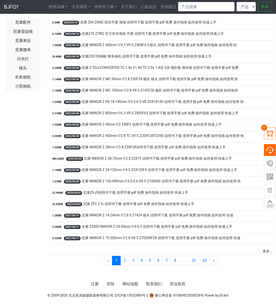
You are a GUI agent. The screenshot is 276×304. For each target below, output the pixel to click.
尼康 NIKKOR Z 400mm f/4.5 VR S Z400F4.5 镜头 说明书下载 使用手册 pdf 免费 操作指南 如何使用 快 (159, 45)
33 (204, 260)
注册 (95, 284)
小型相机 (23, 86)
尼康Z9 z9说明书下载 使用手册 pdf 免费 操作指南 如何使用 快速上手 (135, 192)
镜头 (23, 68)
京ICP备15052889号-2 (131, 295)
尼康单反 (23, 40)
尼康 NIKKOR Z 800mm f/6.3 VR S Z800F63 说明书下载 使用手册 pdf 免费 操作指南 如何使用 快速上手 (160, 113)
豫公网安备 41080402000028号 (176, 295)
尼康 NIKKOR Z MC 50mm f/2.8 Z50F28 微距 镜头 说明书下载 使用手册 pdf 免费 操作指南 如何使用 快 (160, 79)
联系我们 (154, 284)
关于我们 (129, 6)
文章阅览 (79, 6)
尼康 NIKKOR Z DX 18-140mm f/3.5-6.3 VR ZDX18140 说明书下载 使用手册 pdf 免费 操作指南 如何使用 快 (163, 102)
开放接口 (168, 6)
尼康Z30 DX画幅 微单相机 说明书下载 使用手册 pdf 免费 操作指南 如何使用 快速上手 (147, 56)
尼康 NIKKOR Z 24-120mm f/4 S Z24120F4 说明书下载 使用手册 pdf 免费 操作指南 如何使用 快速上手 (160, 170)
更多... (267, 251)
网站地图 (130, 284)
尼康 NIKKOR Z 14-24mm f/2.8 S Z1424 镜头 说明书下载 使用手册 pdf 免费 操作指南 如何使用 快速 (157, 215)
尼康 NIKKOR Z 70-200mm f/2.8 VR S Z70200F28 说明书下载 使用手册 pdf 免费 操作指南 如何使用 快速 (161, 238)
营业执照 (177, 284)
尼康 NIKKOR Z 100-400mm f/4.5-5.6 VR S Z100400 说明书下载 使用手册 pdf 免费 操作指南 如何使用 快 (161, 181)
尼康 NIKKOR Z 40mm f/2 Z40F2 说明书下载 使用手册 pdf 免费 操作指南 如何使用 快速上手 (152, 124)
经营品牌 (57, 6)
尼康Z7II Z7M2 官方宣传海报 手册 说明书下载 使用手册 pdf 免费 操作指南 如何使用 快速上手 (153, 34)
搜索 (265, 6)
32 (194, 260)
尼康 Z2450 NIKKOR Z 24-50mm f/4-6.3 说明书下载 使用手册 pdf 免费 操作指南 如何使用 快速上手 (157, 226)
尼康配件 (23, 22)
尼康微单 (23, 49)
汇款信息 (148, 6)
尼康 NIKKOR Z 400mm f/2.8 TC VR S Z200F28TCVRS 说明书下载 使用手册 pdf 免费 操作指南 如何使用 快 (163, 136)
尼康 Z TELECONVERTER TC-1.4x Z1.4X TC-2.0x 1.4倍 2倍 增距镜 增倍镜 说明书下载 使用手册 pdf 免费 (160, 68)
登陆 (110, 284)
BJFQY (11, 7)
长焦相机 (23, 77)
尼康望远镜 (23, 31)
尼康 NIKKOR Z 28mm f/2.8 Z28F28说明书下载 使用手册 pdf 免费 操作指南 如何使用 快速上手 (154, 147)
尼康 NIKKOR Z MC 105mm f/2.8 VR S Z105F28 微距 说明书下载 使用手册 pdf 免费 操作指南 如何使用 (160, 90)
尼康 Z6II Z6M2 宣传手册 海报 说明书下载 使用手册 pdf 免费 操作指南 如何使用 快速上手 (148, 22)
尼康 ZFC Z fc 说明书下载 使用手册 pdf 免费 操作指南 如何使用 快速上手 (138, 204)
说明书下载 (104, 6)
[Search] (206, 6)
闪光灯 (23, 59)
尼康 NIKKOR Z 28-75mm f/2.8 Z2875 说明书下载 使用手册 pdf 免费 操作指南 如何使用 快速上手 (158, 158)
